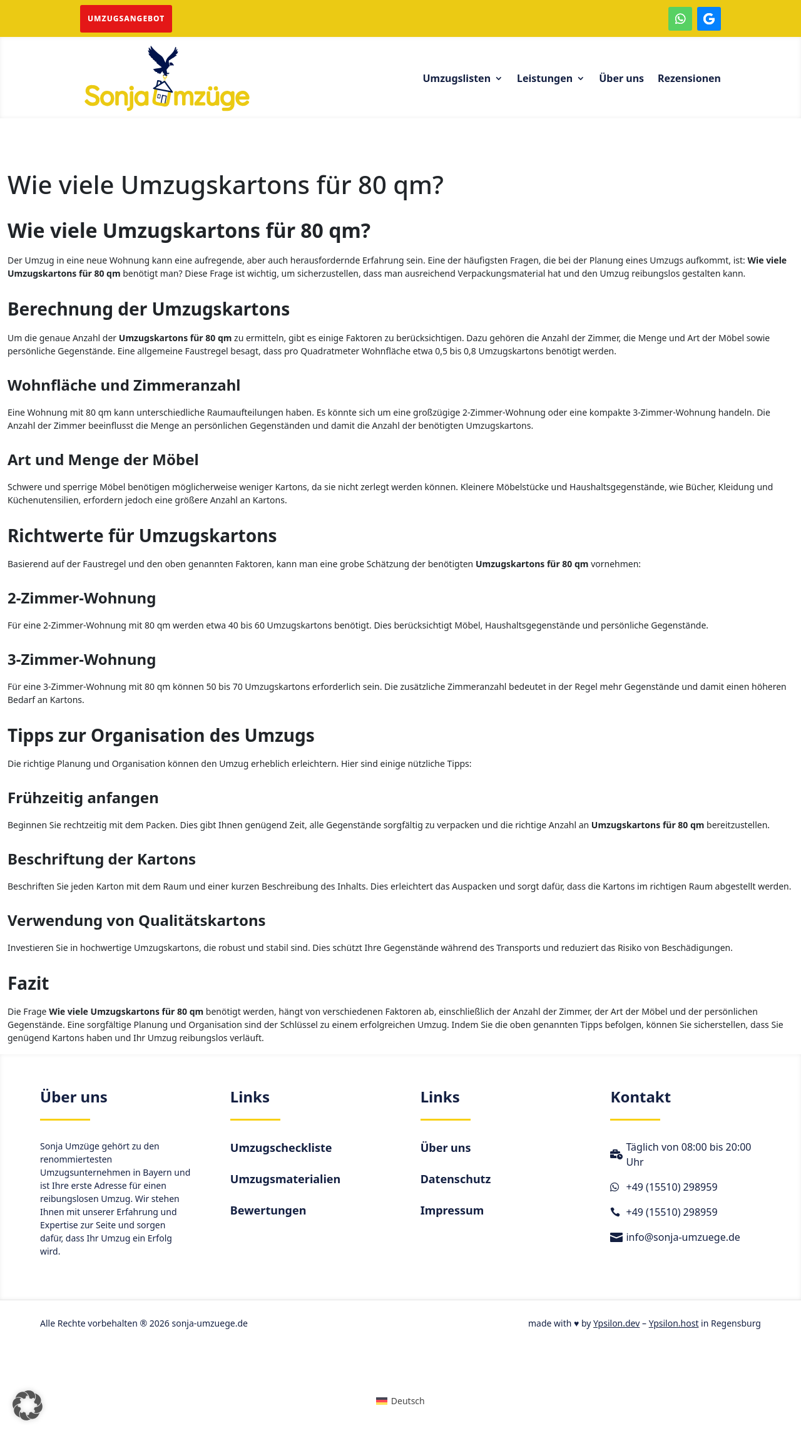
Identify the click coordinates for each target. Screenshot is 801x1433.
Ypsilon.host (674, 1323)
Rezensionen (689, 79)
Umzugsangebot (126, 18)
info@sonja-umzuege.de (683, 1237)
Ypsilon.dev (616, 1323)
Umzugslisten (456, 79)
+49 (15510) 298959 (671, 1187)
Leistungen (545, 79)
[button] (27, 1405)
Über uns (621, 79)
